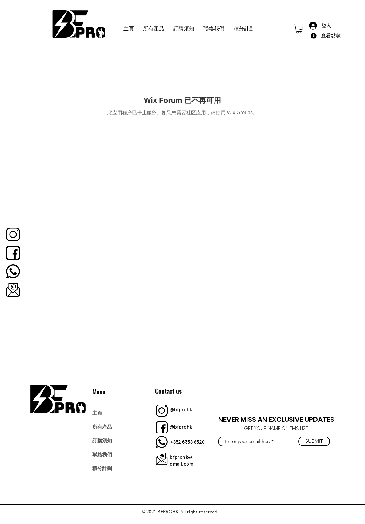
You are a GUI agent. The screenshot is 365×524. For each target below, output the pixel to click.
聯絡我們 (102, 454)
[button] (299, 28)
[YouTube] (274, 472)
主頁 (97, 412)
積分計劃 (102, 468)
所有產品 (102, 426)
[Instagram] (260, 472)
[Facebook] (233, 472)
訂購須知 (102, 440)
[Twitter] (247, 472)
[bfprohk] (13, 234)
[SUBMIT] (314, 441)
